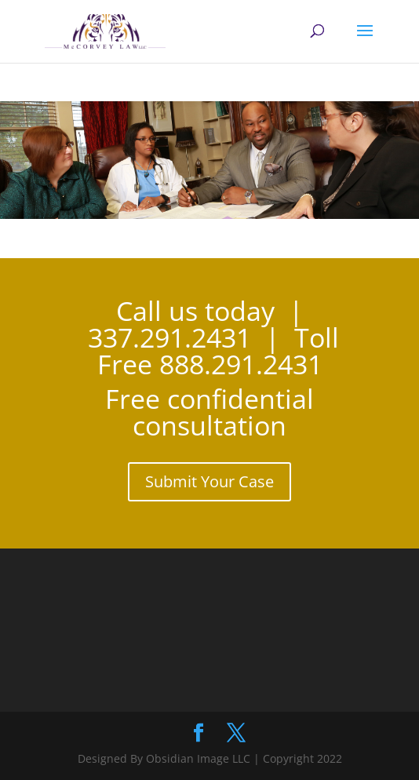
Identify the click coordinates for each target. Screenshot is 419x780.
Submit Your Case (209, 481)
